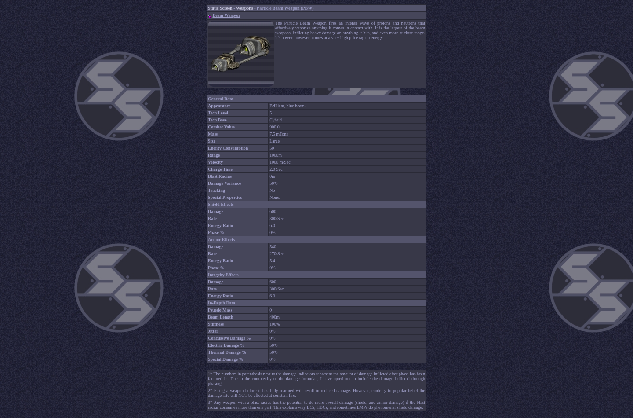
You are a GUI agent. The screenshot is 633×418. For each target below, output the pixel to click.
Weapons (244, 8)
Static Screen (220, 8)
